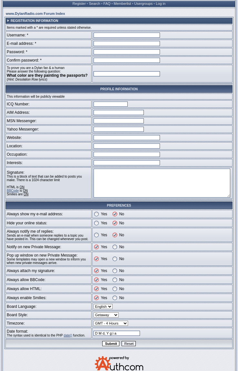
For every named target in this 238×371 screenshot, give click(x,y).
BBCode (13, 190)
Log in (160, 3)
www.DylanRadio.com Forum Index (35, 13)
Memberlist (122, 3)
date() (68, 335)
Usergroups (143, 3)
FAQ (107, 3)
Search (94, 3)
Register (79, 3)
